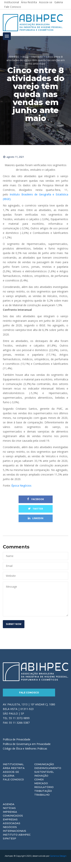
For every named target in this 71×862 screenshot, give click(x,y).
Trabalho (42, 794)
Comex (39, 779)
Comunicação (44, 764)
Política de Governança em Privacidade (27, 744)
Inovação (41, 775)
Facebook (35, 499)
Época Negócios (21, 485)
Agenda (8, 804)
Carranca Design (58, 856)
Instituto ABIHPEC (16, 834)
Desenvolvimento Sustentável (47, 769)
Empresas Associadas (11, 821)
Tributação (43, 790)
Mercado (41, 783)
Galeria (8, 775)
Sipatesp (9, 838)
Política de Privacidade (16, 739)
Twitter (35, 508)
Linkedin (35, 518)
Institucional (13, 764)
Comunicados (13, 815)
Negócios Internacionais (14, 828)
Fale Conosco (12, 7)
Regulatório (44, 787)
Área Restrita (14, 768)
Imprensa (10, 811)
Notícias (9, 807)
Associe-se (11, 771)
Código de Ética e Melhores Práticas (25, 748)
